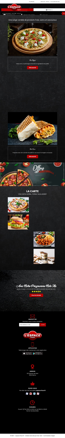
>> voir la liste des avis (55, 1)
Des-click (39, 436)
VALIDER (43, 324)
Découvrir (32, 68)
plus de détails (36, 295)
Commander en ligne (49, 436)
